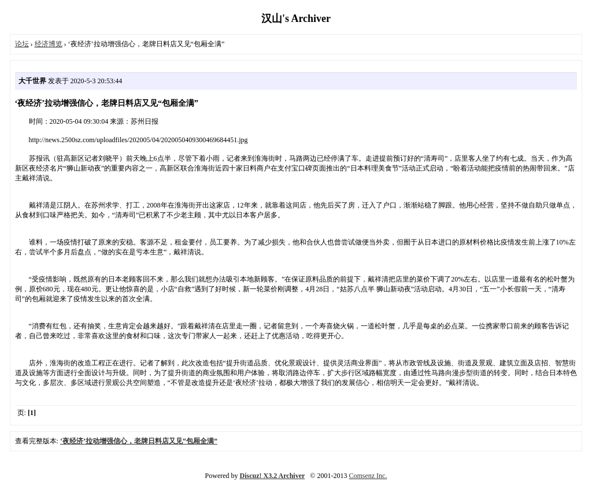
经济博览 (48, 44)
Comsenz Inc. (368, 476)
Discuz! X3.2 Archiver (272, 476)
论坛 (22, 44)
